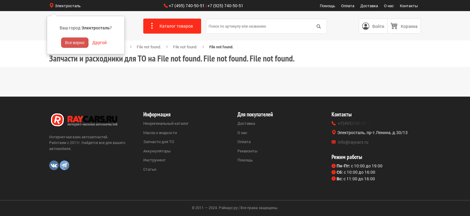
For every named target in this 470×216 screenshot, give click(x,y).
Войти (378, 26)
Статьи (149, 169)
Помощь (327, 5)
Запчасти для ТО (158, 141)
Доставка (369, 5)
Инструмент (154, 160)
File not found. (149, 46)
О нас (389, 5)
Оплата (347, 5)
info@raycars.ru (353, 142)
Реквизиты (247, 151)
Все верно (75, 42)
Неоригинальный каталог (166, 123)
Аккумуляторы (157, 151)
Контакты (409, 5)
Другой (99, 42)
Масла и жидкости (160, 132)
